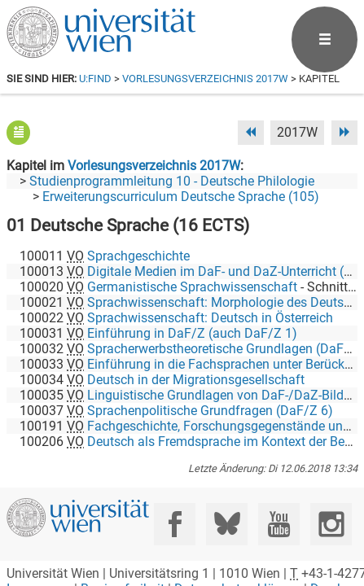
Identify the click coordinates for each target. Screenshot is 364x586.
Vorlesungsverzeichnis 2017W (205, 78)
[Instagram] (331, 518)
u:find (95, 78)
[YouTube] (279, 518)
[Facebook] (174, 518)
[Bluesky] (227, 518)
